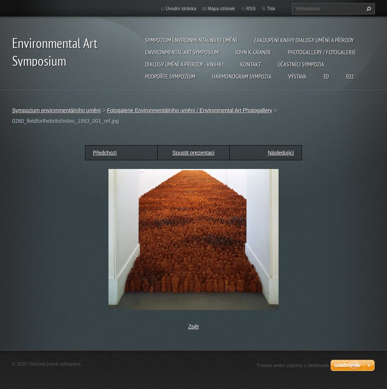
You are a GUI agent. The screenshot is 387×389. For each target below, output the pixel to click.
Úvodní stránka (181, 8)
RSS (251, 8)
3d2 (349, 76)
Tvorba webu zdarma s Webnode (293, 365)
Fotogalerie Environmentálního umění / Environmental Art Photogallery (189, 110)
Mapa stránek (221, 8)
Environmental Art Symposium (182, 52)
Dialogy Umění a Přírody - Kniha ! (184, 64)
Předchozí (105, 153)
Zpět (193, 327)
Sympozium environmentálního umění (191, 40)
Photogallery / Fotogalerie (322, 52)
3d (326, 76)
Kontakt (250, 64)
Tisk (271, 8)
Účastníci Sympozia (301, 64)
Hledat (367, 8)
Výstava (297, 76)
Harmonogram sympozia (242, 76)
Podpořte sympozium (170, 76)
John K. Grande (253, 52)
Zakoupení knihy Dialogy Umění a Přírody (304, 40)
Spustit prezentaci (193, 153)
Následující (281, 153)
